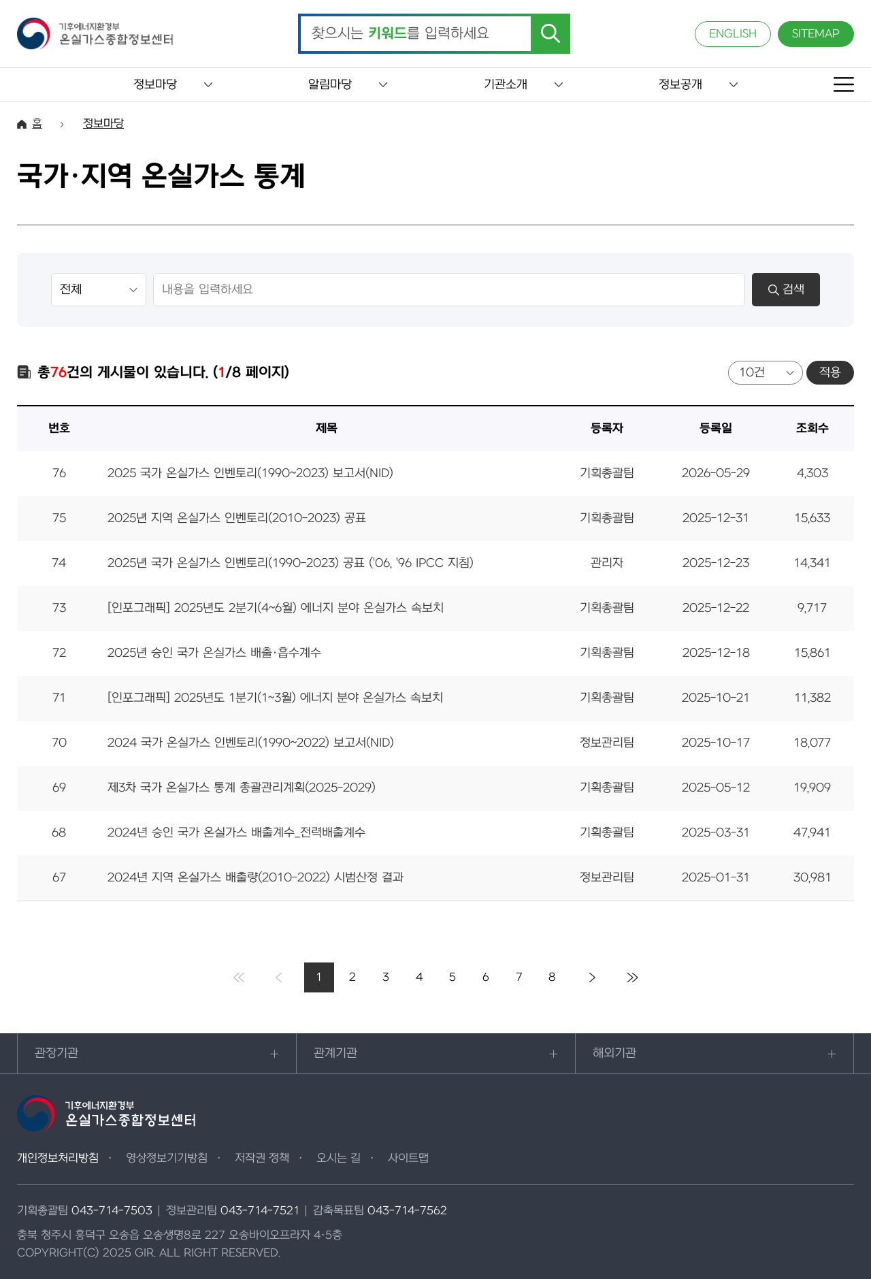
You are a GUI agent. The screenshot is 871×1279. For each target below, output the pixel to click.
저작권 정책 (262, 1158)
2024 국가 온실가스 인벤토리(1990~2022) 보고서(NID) (251, 742)
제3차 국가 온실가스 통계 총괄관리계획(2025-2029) (242, 787)
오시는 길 (338, 1158)
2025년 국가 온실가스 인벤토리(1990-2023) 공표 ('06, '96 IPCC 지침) (291, 563)
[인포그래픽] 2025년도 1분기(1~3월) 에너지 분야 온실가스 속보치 (275, 698)
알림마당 (330, 84)
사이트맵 (408, 1158)
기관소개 (505, 84)
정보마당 (155, 84)
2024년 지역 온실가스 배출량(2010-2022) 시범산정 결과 (256, 877)
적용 (830, 372)
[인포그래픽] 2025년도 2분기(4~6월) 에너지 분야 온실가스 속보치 (276, 608)
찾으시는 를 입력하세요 (400, 34)
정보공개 (680, 84)
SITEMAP (816, 34)
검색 (786, 289)
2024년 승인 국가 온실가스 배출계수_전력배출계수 (236, 832)
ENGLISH (733, 34)
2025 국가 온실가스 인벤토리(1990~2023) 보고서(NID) (250, 473)
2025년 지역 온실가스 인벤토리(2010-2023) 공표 (237, 518)
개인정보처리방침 (58, 1158)
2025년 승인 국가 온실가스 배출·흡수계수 (214, 653)
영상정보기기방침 (167, 1158)
